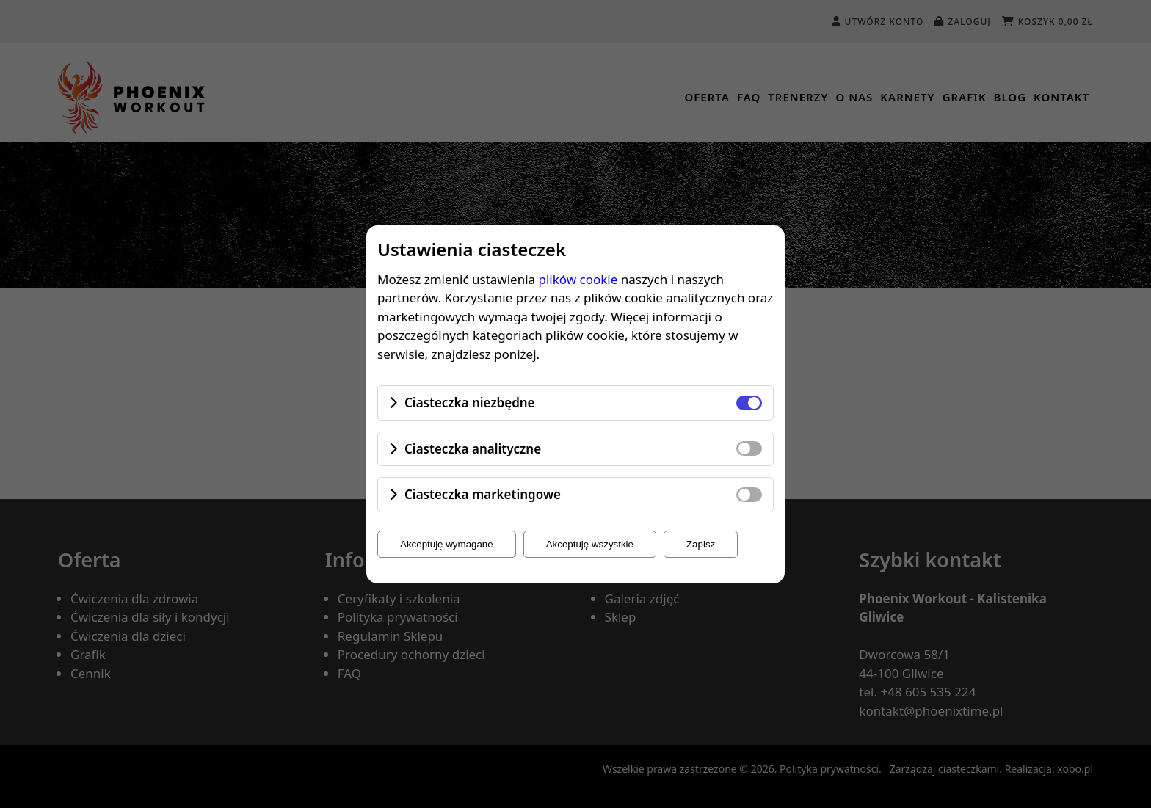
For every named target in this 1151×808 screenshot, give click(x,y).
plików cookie (578, 279)
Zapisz (700, 544)
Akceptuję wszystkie (589, 544)
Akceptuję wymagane (446, 544)
